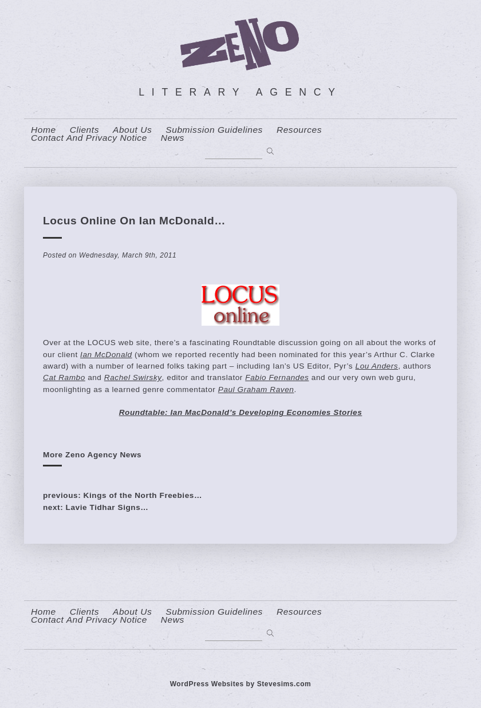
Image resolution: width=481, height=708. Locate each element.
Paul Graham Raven (256, 389)
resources (299, 130)
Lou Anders (377, 366)
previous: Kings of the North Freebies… (122, 495)
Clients (84, 130)
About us (132, 130)
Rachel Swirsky (133, 377)
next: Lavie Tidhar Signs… (95, 507)
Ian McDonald (106, 354)
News (172, 138)
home (43, 130)
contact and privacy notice (89, 138)
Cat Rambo (64, 377)
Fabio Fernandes (277, 377)
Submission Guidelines (214, 130)
